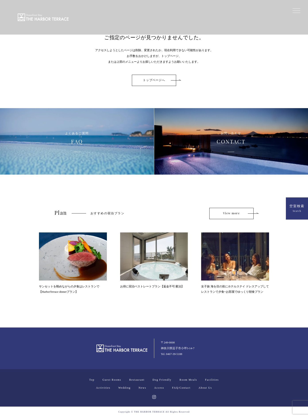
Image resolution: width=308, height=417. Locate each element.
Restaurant (136, 379)
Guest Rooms (111, 379)
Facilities (212, 379)
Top (91, 379)
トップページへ (154, 80)
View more (231, 213)
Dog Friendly (161, 379)
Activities (103, 387)
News (142, 387)
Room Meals (188, 379)
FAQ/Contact (181, 387)
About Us (205, 387)
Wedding (124, 387)
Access (159, 387)
